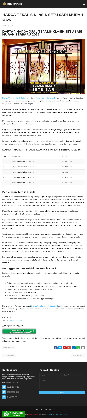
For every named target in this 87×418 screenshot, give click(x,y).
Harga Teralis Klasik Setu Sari (15, 98)
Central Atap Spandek (45, 98)
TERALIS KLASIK (8, 348)
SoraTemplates (33, 414)
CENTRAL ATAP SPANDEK (57, 414)
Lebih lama (77, 355)
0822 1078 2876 (16, 320)
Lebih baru (10, 355)
